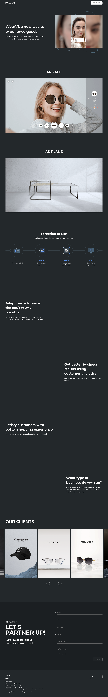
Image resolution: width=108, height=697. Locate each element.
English (96, 677)
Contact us (96, 2)
